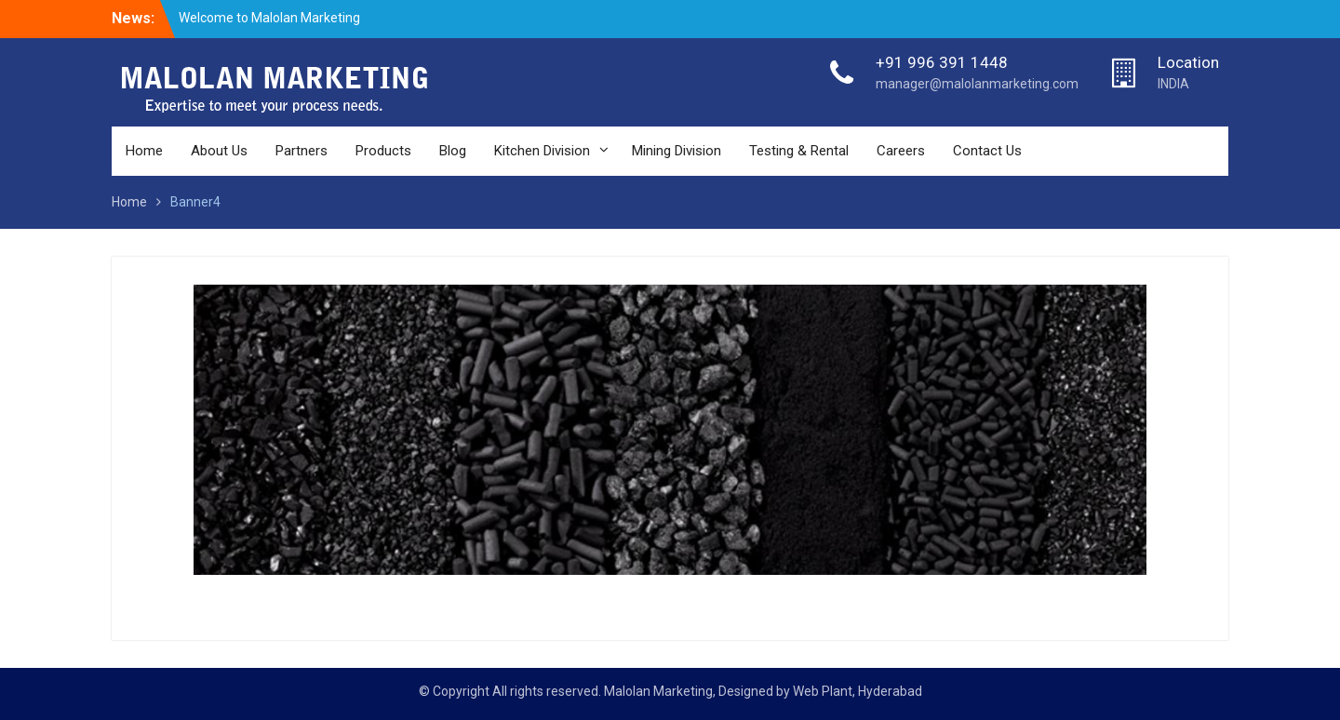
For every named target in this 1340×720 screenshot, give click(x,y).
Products (383, 150)
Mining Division (676, 150)
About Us (219, 150)
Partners (301, 150)
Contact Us (987, 150)
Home (144, 150)
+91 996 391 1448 (942, 62)
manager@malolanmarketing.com (977, 83)
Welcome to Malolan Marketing (269, 17)
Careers (901, 150)
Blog (452, 150)
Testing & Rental (799, 150)
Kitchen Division (542, 150)
